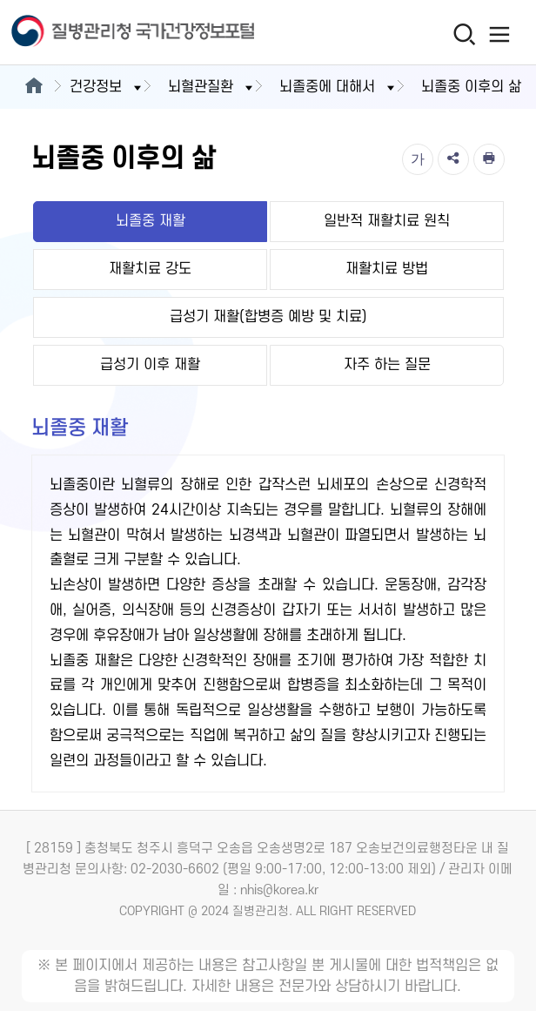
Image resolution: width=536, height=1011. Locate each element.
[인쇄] (489, 159)
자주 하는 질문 (387, 365)
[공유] (453, 159)
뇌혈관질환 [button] (212, 87)
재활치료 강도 (150, 269)
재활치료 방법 (386, 269)
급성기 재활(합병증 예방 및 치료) (268, 317)
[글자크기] (417, 159)
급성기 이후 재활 (150, 365)
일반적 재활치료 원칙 (387, 221)
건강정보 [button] (107, 87)
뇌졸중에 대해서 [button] (338, 87)
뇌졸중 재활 (150, 221)
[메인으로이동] (33, 87)
